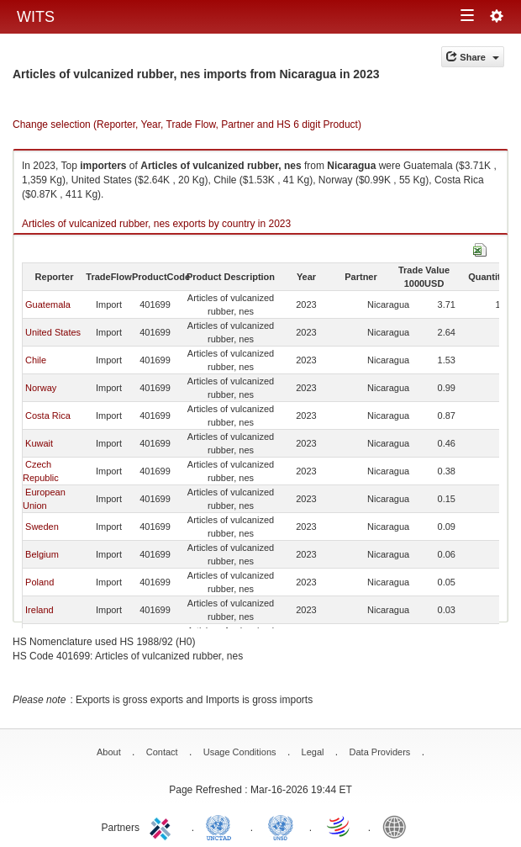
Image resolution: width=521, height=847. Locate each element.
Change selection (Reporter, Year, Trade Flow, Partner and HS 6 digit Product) (187, 124)
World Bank (398, 826)
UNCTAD (222, 826)
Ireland (39, 610)
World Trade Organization (339, 826)
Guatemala (48, 304)
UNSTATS (280, 826)
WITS (36, 16)
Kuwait (39, 443)
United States (53, 332)
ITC (163, 826)
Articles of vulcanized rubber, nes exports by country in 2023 (156, 224)
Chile (35, 360)
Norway (40, 388)
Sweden (42, 526)
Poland (39, 582)
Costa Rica (48, 415)
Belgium (42, 554)
